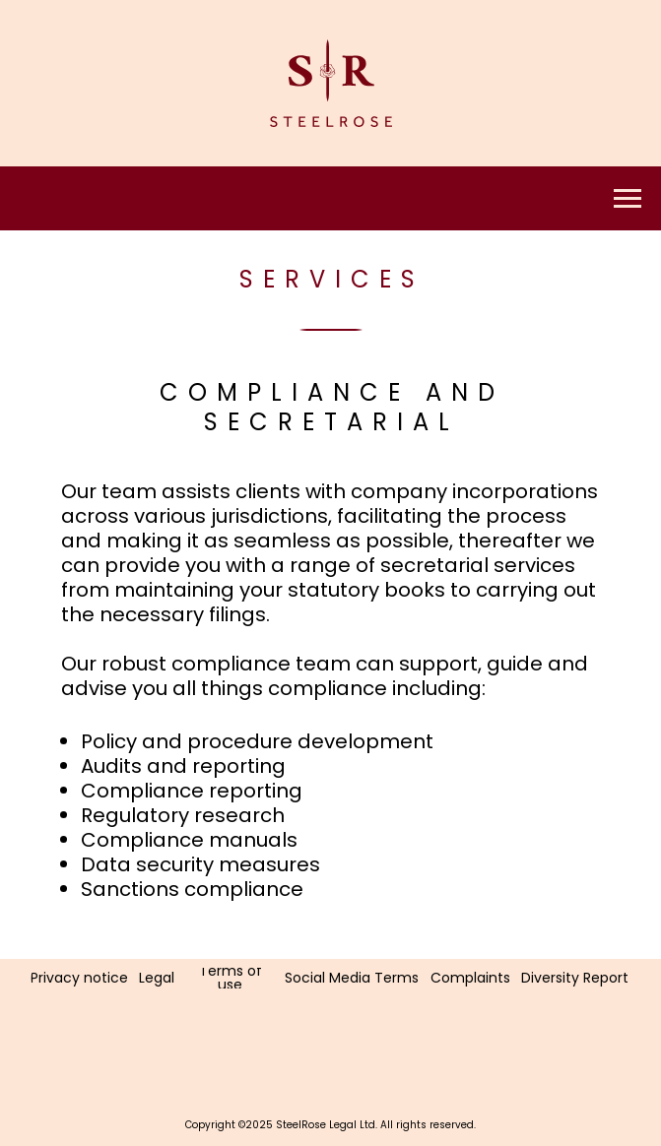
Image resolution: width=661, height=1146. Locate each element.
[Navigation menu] (627, 199)
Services (332, 279)
